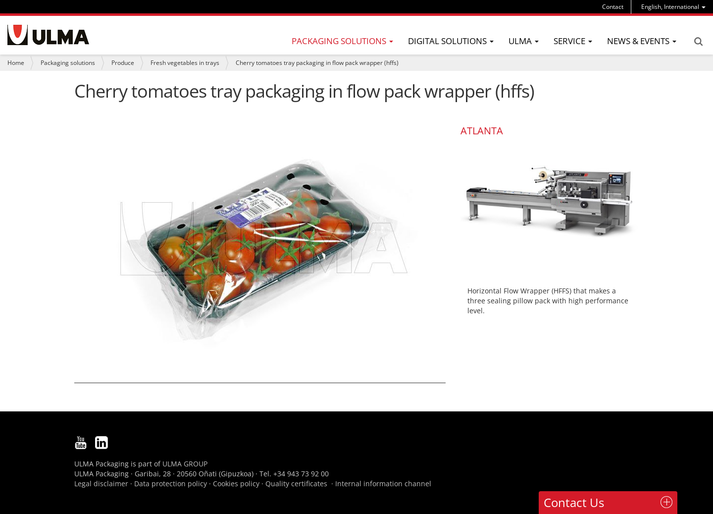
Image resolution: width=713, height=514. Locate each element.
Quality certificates (296, 483)
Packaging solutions (68, 62)
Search (698, 41)
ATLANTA (481, 130)
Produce (122, 62)
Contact (612, 6)
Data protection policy (170, 483)
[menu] (673, 6)
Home (15, 62)
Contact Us (574, 502)
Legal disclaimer (101, 483)
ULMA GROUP (184, 463)
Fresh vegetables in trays (185, 62)
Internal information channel (383, 483)
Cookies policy (236, 483)
